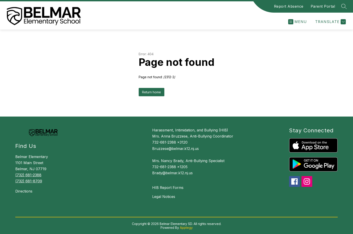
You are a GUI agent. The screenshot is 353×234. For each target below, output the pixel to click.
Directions (23, 191)
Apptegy (186, 227)
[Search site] (344, 6)
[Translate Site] (330, 22)
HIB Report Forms (167, 187)
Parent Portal (323, 6)
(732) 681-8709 (28, 181)
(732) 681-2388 (28, 175)
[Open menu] (297, 22)
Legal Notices (163, 196)
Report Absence (288, 6)
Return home (151, 92)
